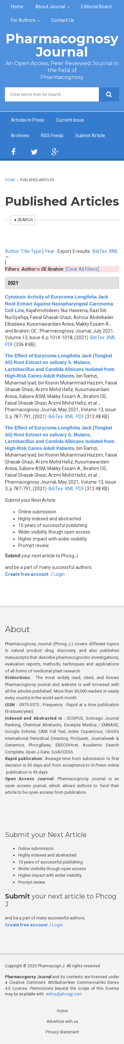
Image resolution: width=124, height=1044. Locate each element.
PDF (9, 344)
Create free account (27, 574)
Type (36, 251)
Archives (20, 135)
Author (12, 251)
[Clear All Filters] (82, 269)
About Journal (50, 6)
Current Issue (70, 120)
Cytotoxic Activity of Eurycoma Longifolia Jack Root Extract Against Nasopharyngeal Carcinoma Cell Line (59, 303)
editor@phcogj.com (64, 994)
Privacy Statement (62, 1032)
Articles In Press (27, 120)
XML (113, 251)
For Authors (23, 20)
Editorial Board (96, 6)
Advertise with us (62, 1022)
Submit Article (90, 135)
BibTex (100, 251)
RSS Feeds (52, 135)
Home (17, 6)
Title (25, 251)
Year (50, 251)
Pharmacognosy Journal (62, 45)
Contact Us (62, 20)
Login (59, 574)
